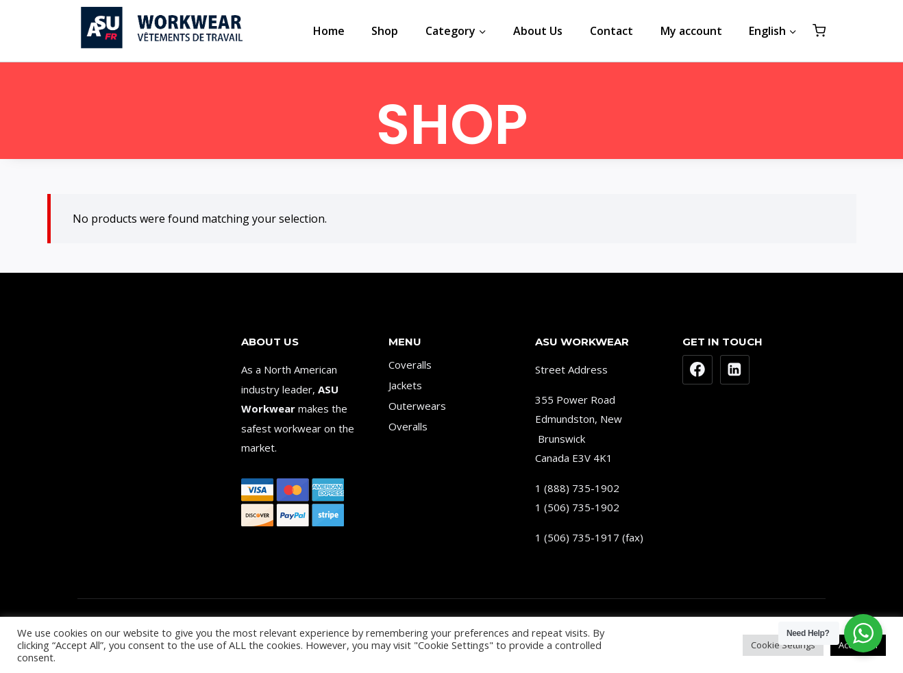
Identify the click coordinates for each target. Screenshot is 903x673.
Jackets (405, 385)
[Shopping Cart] (819, 30)
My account (691, 30)
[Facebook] (697, 370)
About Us (537, 30)
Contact (611, 30)
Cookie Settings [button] (783, 645)
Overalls (408, 426)
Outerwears (417, 406)
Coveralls (410, 364)
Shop (384, 30)
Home (329, 30)
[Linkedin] (735, 370)
